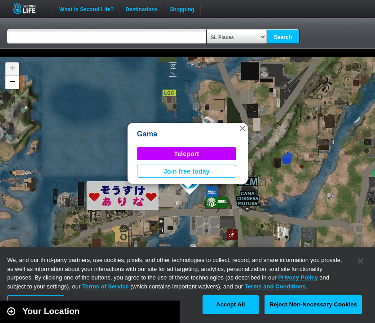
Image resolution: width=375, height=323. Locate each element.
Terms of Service (105, 286)
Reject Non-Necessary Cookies (313, 304)
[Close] (361, 261)
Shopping (181, 8)
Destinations (141, 8)
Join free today (186, 171)
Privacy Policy (298, 277)
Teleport (186, 153)
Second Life (29, 8)
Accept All (230, 304)
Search (283, 37)
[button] (242, 128)
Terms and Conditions (275, 286)
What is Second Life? (86, 8)
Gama (147, 134)
